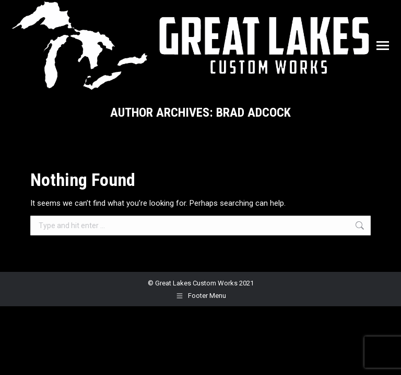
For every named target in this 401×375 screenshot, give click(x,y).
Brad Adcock (253, 112)
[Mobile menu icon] (383, 45)
